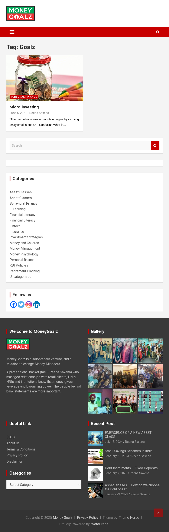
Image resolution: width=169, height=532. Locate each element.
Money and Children (24, 243)
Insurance (17, 232)
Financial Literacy (22, 215)
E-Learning (18, 209)
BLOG (10, 437)
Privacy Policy (17, 455)
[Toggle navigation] (11, 32)
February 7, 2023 (116, 473)
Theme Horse (129, 518)
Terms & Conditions (21, 449)
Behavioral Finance (24, 203)
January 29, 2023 (116, 494)
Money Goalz (62, 518)
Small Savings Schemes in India (128, 451)
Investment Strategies (26, 237)
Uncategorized (20, 277)
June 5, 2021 (18, 113)
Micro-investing (24, 107)
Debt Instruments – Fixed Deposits (131, 468)
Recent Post (103, 423)
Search (155, 145)
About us (13, 443)
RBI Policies (19, 265)
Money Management (25, 248)
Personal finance (24, 96)
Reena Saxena (39, 113)
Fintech (15, 226)
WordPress (99, 524)
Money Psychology (24, 254)
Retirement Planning (25, 271)
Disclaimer (14, 461)
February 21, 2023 (117, 456)
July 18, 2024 (114, 441)
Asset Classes (21, 192)
